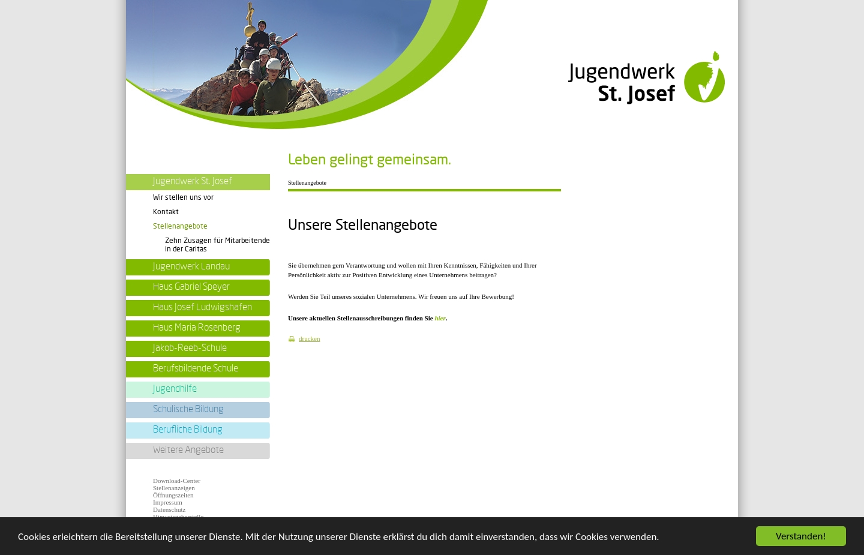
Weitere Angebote (188, 450)
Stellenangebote (180, 226)
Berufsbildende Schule (195, 368)
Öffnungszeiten (173, 495)
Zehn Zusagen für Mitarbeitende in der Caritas (217, 244)
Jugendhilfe (175, 389)
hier (439, 318)
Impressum (167, 502)
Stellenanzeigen (174, 487)
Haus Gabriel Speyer (191, 287)
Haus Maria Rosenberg (197, 327)
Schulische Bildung (188, 409)
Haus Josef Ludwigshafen (202, 307)
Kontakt (166, 212)
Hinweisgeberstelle (178, 516)
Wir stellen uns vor (183, 197)
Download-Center (176, 480)
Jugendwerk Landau (191, 266)
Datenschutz (169, 509)
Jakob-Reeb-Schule (190, 348)
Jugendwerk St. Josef (192, 181)
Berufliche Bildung (188, 429)
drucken (309, 338)
